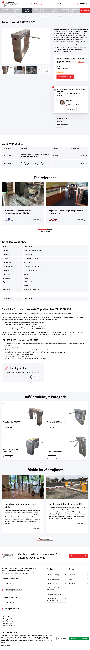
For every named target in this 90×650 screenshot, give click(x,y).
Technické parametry (62, 124)
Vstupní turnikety (27, 10)
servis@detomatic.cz (12, 608)
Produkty (39, 4)
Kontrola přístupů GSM (55, 10)
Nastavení (62, 639)
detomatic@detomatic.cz (13, 589)
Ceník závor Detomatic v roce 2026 (65, 504)
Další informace (6, 645)
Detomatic (4, 16)
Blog (70, 579)
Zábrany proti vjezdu (16, 10)
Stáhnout (36, 377)
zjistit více (36, 528)
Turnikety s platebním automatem (40, 10)
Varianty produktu (61, 118)
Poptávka (84, 10)
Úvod (33, 4)
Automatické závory (5, 10)
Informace (59, 127)
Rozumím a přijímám (79, 639)
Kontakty (59, 4)
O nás (53, 4)
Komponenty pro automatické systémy (70, 10)
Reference (47, 4)
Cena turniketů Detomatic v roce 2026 (20, 505)
